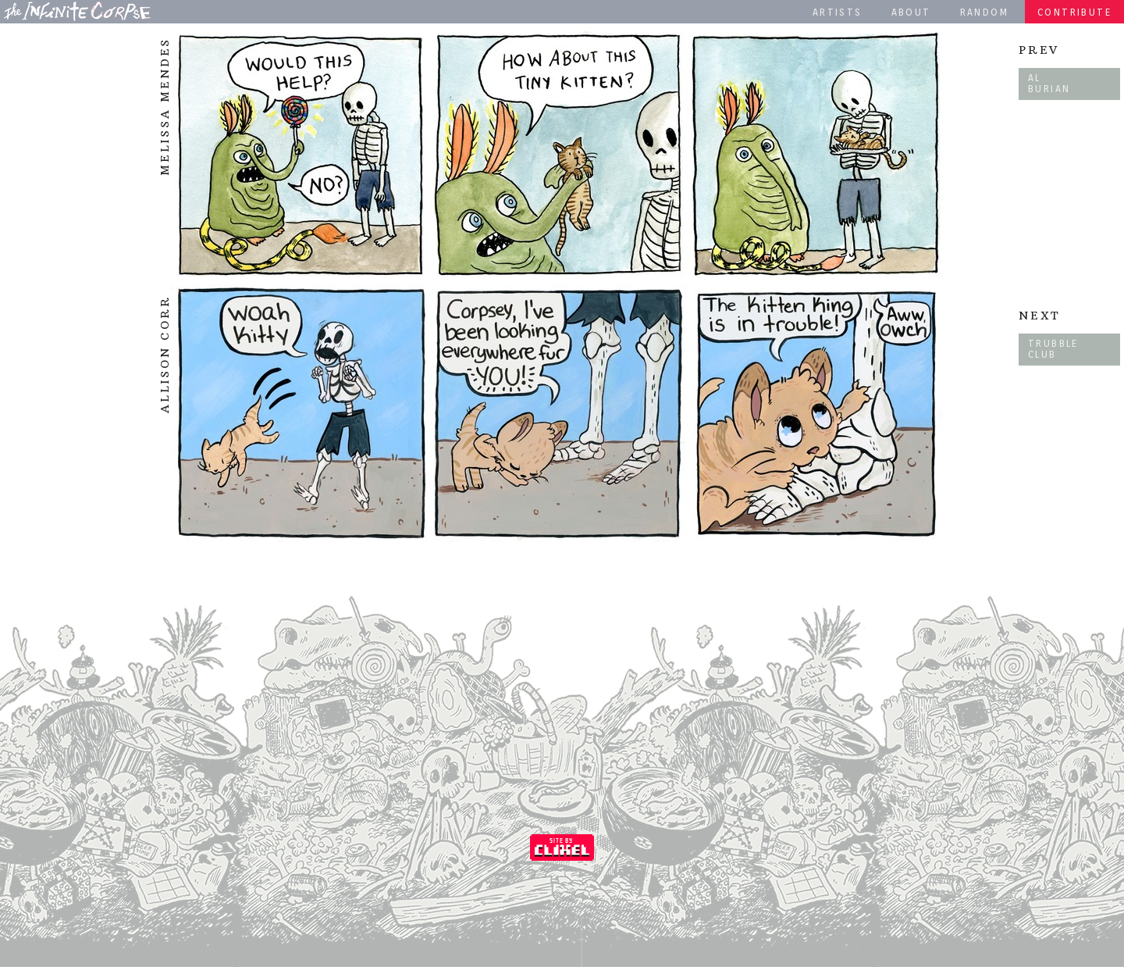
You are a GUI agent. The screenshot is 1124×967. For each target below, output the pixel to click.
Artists (838, 12)
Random (984, 12)
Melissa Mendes (165, 106)
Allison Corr (165, 354)
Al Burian (1049, 83)
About (911, 12)
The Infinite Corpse (77, 11)
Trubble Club (1053, 348)
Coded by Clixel (562, 847)
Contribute (1074, 12)
